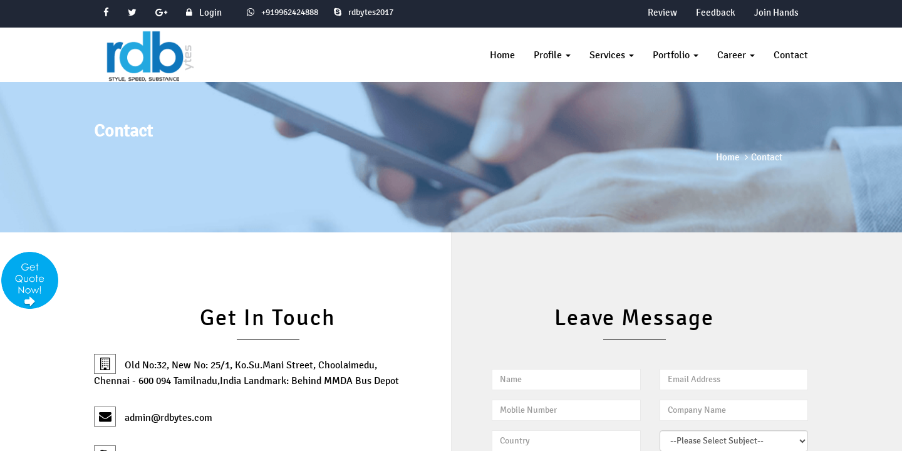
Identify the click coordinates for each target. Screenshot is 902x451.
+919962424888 (288, 12)
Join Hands (776, 12)
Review (662, 12)
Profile (552, 55)
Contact (791, 55)
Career (736, 55)
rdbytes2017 (363, 12)
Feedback (715, 12)
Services (611, 55)
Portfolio (675, 55)
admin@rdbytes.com (153, 417)
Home (502, 55)
